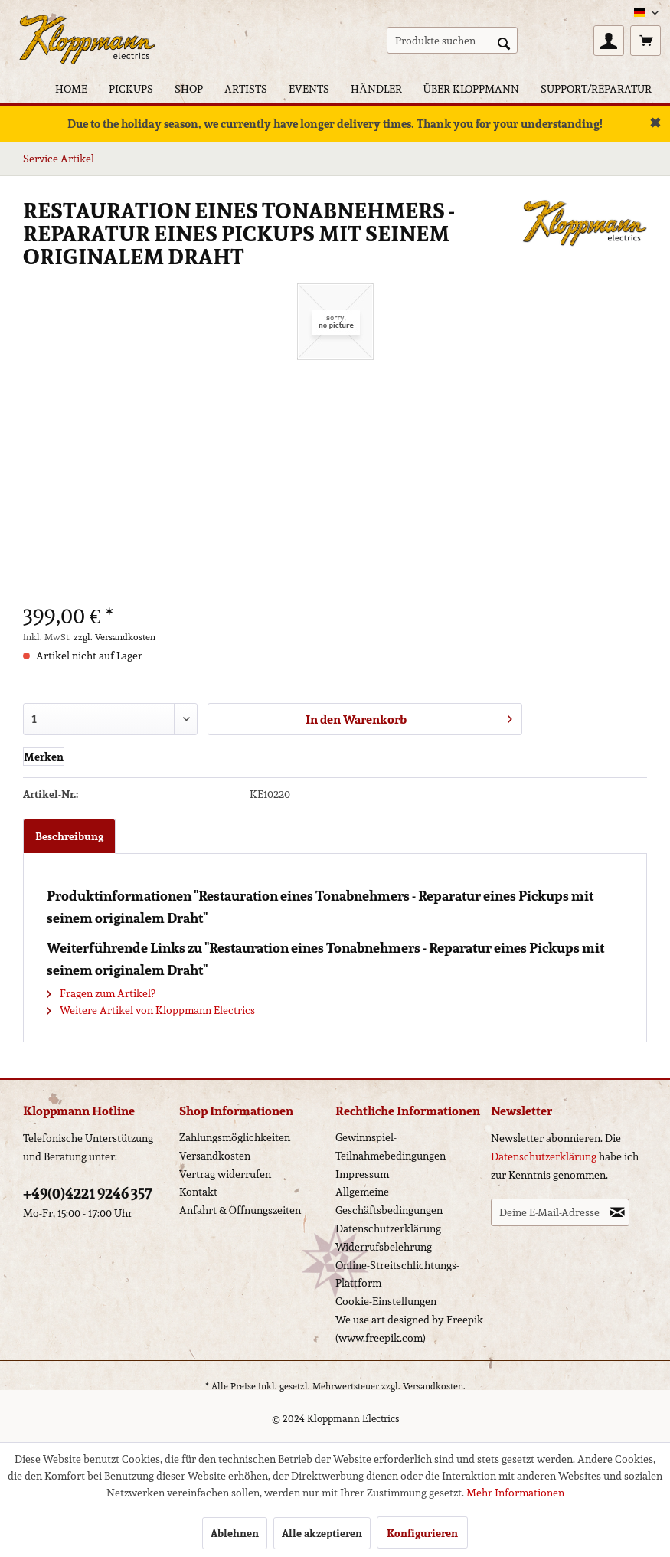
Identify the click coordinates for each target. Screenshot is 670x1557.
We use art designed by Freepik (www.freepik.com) (409, 1328)
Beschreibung (69, 836)
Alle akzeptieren (322, 1533)
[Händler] (376, 88)
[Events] (309, 88)
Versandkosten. (434, 1386)
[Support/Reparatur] (596, 88)
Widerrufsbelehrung (383, 1246)
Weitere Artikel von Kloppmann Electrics (151, 1010)
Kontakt (198, 1191)
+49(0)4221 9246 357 (87, 1193)
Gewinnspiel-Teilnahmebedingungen (390, 1146)
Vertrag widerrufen (225, 1174)
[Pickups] (131, 88)
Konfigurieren (422, 1533)
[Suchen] (504, 42)
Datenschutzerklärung (388, 1228)
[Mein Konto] (608, 40)
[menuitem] (452, 40)
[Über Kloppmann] (471, 88)
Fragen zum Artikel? (101, 993)
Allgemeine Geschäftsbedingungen (389, 1200)
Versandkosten (214, 1155)
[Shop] (189, 88)
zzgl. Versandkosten (114, 637)
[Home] (71, 88)
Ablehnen (235, 1533)
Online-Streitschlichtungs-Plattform (397, 1274)
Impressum (362, 1174)
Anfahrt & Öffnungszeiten (240, 1210)
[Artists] (246, 88)
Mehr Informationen (515, 1492)
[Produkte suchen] (452, 40)
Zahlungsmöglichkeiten (234, 1137)
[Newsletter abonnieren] (617, 1212)
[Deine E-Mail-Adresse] (548, 1212)
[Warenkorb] (645, 40)
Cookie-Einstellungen (385, 1301)
